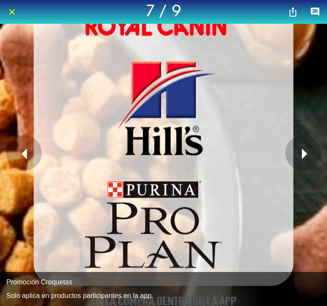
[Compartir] (293, 12)
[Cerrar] (12, 12)
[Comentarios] (315, 12)
